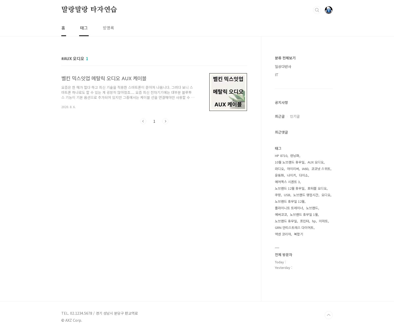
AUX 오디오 (316, 162)
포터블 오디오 (317, 188)
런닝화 (294, 155)
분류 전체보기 (285, 57)
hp (314, 221)
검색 (317, 10)
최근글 (280, 116)
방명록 (108, 28)
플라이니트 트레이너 (289, 207)
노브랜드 (312, 207)
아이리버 (293, 168)
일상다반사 (283, 66)
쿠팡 (278, 194)
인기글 (295, 116)
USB (287, 194)
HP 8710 (281, 155)
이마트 (323, 221)
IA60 (305, 168)
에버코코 (281, 214)
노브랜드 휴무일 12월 (290, 201)
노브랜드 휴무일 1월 (304, 214)
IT (276, 74)
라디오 (279, 168)
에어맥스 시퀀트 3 (287, 181)
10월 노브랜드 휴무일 (290, 162)
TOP (329, 315)
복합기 (298, 234)
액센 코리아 (283, 234)
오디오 (325, 194)
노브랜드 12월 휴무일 (290, 188)
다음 (165, 121)
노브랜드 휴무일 (286, 221)
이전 (143, 121)
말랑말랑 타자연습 (89, 9)
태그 (84, 28)
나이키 (291, 175)
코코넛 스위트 (320, 168)
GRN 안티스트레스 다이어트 (294, 227)
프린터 (304, 221)
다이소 (303, 175)
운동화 (279, 175)
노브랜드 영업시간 (305, 194)
